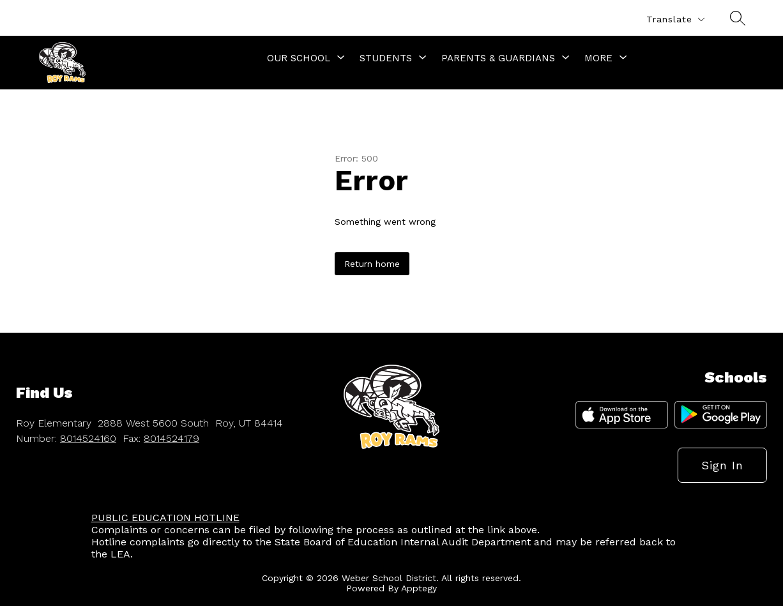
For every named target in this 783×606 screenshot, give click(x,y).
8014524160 (88, 438)
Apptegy (419, 588)
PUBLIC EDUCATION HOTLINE (165, 517)
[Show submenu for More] (598, 58)
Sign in (722, 465)
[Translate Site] (675, 19)
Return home (372, 264)
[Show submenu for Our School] (298, 58)
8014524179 (171, 438)
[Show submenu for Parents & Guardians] (498, 58)
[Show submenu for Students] (386, 58)
